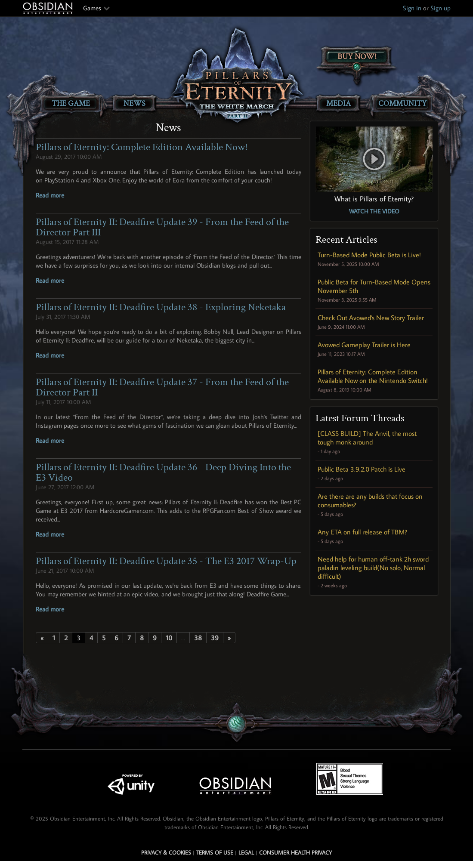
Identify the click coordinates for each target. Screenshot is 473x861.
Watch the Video (374, 211)
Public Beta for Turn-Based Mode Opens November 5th (374, 286)
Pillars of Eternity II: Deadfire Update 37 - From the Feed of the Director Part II (162, 387)
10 (169, 637)
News (134, 103)
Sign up (440, 8)
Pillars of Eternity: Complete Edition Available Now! (142, 147)
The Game (71, 103)
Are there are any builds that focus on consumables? (370, 500)
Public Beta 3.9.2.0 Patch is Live (361, 469)
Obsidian (48, 8)
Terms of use (214, 852)
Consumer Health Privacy (295, 852)
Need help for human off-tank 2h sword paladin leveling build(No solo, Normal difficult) (373, 567)
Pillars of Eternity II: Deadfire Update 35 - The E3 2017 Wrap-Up (166, 561)
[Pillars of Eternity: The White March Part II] (236, 75)
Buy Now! (357, 56)
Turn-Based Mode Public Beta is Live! (369, 254)
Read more (50, 195)
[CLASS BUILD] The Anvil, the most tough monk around (367, 437)
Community (402, 103)
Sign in (412, 8)
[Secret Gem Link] (237, 724)
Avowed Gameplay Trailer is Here (364, 344)
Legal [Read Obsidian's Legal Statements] (246, 852)
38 (198, 637)
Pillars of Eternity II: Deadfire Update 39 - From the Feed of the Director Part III (162, 227)
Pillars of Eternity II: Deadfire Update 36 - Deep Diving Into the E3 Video (163, 472)
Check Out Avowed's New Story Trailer (371, 317)
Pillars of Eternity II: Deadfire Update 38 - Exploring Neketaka (161, 307)
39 (215, 637)
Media (338, 103)
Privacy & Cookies (166, 852)
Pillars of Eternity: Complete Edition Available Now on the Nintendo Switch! (373, 376)
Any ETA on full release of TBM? (362, 532)
